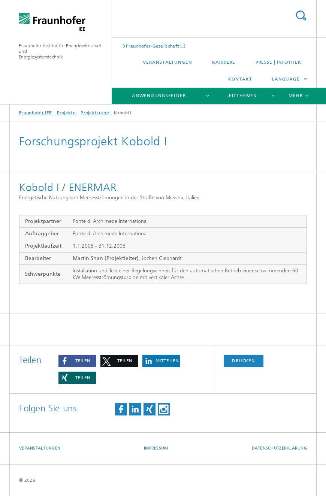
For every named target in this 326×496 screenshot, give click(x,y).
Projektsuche (95, 112)
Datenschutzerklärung (279, 448)
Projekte (66, 112)
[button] (77, 361)
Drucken (243, 360)
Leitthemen (241, 95)
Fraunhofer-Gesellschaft (152, 45)
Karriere (223, 62)
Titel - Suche (301, 15)
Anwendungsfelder (159, 95)
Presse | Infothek (278, 62)
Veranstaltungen (167, 62)
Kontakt (240, 79)
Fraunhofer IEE (35, 112)
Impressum (156, 448)
